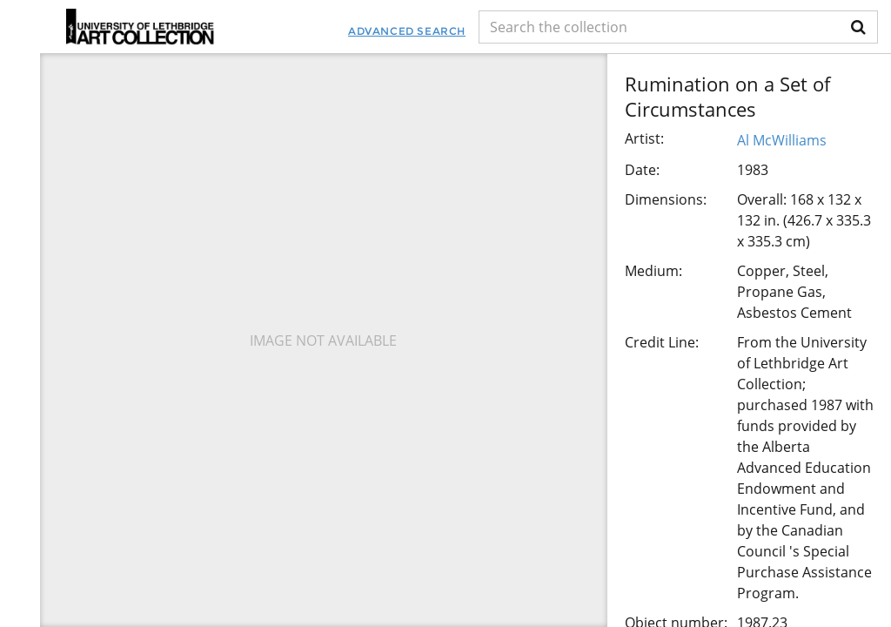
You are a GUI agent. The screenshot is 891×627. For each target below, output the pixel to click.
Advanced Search (407, 30)
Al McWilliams (782, 140)
